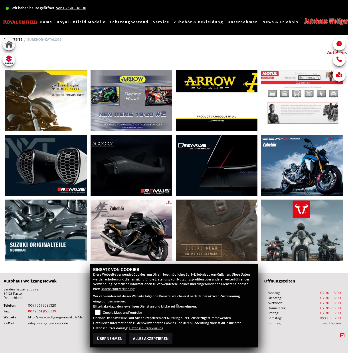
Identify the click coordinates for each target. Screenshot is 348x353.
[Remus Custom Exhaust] (216, 165)
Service (161, 22)
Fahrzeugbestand (129, 22)
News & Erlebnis (280, 22)
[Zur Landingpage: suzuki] (9, 59)
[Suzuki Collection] (302, 165)
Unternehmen (242, 22)
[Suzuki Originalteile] (46, 229)
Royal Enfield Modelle (81, 22)
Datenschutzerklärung (118, 289)
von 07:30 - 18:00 (71, 8)
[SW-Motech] (302, 229)
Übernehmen (110, 338)
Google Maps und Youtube (122, 313)
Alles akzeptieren (151, 338)
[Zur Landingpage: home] (9, 44)
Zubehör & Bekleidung (198, 22)
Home (46, 22)
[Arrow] (131, 100)
